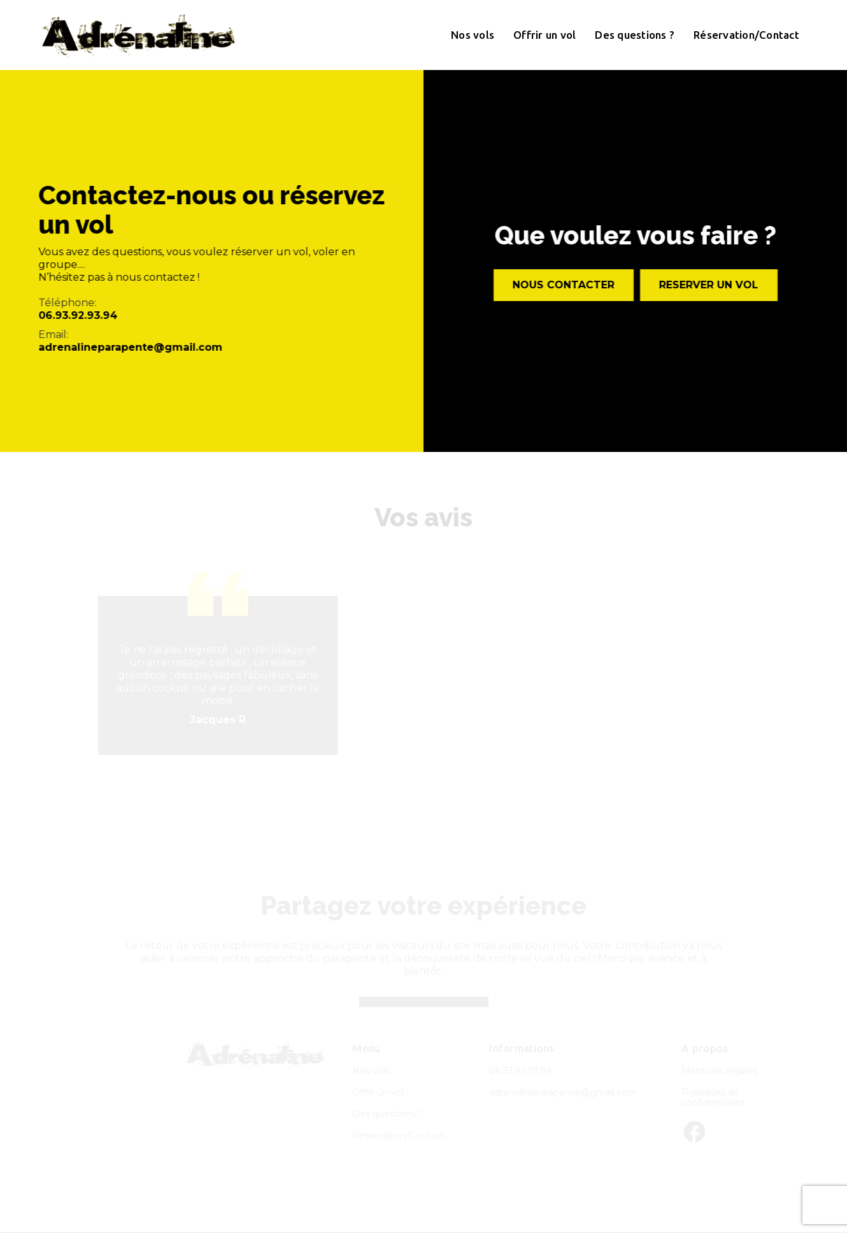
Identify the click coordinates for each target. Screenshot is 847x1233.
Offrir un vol (544, 35)
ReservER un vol (708, 285)
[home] (138, 35)
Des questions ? (635, 35)
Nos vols (472, 35)
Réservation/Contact (746, 35)
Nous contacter (564, 285)
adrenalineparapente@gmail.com (130, 347)
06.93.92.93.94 (77, 315)
